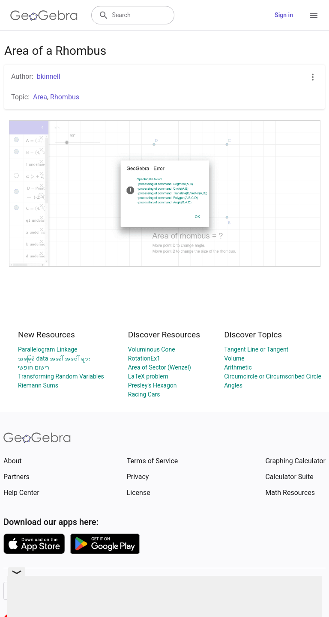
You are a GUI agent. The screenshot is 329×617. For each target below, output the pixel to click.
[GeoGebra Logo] (44, 15)
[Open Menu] (313, 15)
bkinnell (48, 76)
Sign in (284, 15)
